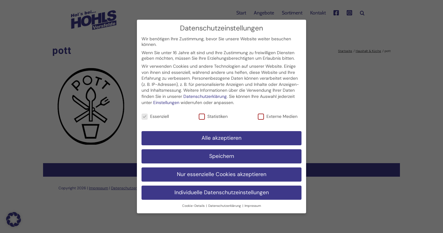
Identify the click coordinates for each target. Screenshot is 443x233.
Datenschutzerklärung (205, 95)
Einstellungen (166, 101)
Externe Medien (277, 115)
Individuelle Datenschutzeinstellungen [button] (221, 190)
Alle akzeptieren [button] (221, 136)
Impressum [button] (253, 204)
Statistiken (213, 115)
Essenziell (155, 115)
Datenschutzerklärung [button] (225, 204)
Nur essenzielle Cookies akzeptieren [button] (221, 172)
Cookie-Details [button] (194, 204)
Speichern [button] (221, 154)
